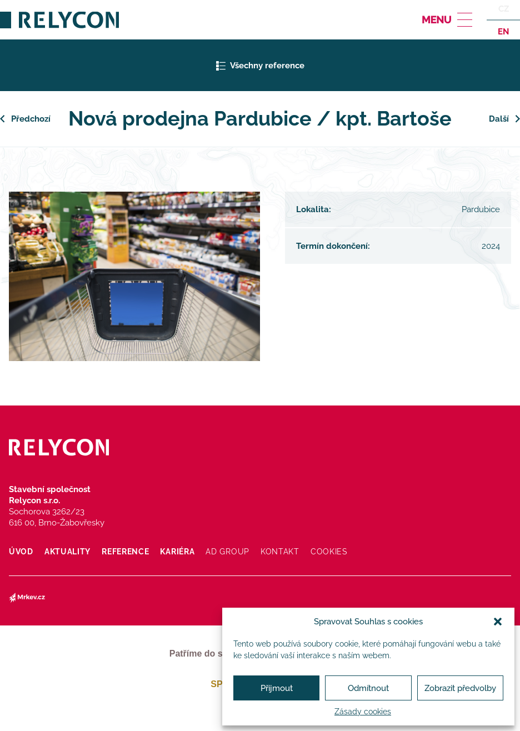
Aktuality (67, 551)
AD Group (227, 551)
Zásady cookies (362, 711)
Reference (125, 551)
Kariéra (177, 551)
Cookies (329, 551)
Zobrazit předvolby (460, 688)
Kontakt (280, 551)
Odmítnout (368, 688)
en (503, 31)
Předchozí (31, 119)
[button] (497, 621)
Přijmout (277, 688)
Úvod (21, 551)
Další (499, 119)
